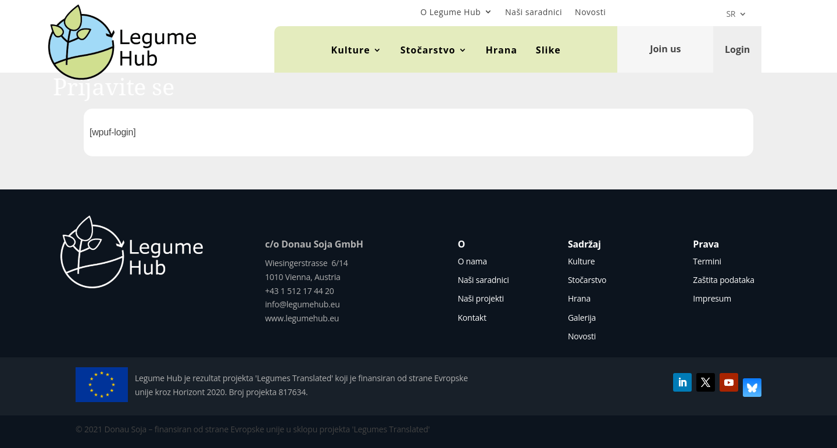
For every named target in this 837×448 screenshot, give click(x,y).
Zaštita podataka (723, 279)
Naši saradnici (533, 11)
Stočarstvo (428, 50)
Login (737, 48)
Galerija (582, 317)
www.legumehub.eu (302, 318)
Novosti (590, 11)
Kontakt (471, 317)
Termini (707, 261)
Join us (665, 48)
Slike (548, 50)
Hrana (501, 50)
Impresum (712, 298)
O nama (472, 261)
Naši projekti (480, 298)
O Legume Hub (450, 11)
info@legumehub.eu (302, 304)
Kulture (350, 50)
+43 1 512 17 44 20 (299, 290)
